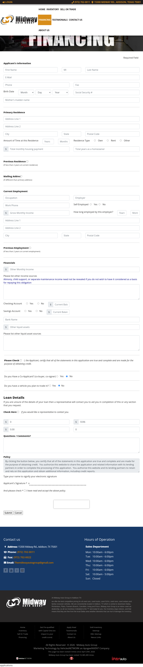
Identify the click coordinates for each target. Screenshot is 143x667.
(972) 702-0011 (81, 2)
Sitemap (95, 630)
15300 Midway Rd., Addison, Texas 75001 (116, 2)
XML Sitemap (95, 634)
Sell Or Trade (68, 9)
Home (42, 9)
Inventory (53, 9)
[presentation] (71, 504)
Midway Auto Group (87, 645)
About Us (44, 30)
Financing (45, 19)
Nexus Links (96, 637)
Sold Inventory (96, 627)
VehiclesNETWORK (69, 648)
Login (7, 2)
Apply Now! (71, 627)
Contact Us (75, 19)
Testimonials (60, 19)
